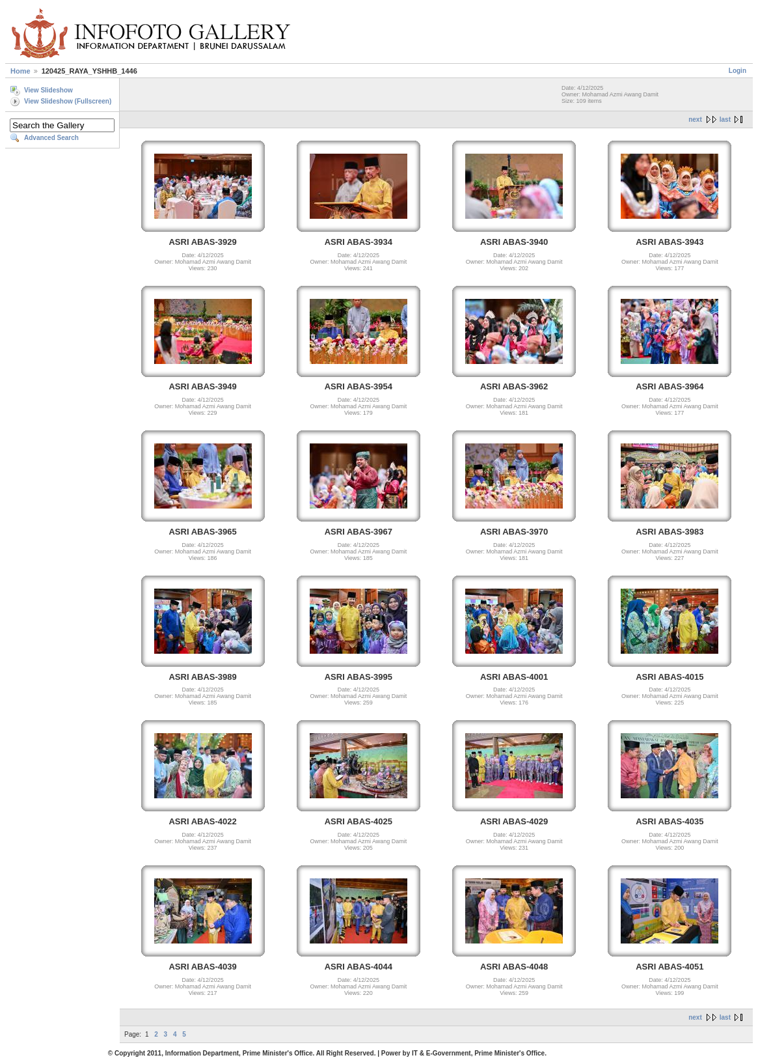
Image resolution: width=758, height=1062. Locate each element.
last (725, 119)
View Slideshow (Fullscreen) (67, 101)
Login (737, 70)
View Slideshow (48, 90)
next (695, 119)
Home (20, 71)
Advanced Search (51, 137)
